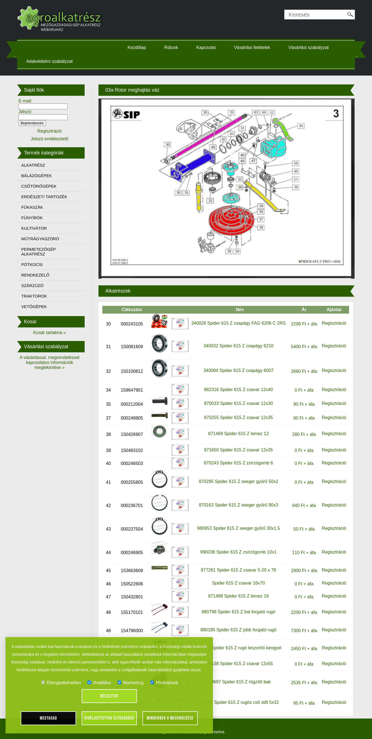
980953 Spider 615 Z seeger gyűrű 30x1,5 (238, 526)
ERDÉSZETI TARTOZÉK (46, 196)
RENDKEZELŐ (37, 275)
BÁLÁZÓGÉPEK (38, 175)
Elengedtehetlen (61, 682)
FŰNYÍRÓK (33, 217)
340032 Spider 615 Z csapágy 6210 (238, 344)
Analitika (99, 682)
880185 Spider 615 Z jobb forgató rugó (238, 628)
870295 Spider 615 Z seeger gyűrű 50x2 (237, 479)
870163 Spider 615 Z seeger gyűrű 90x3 (237, 503)
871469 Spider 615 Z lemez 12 (238, 432)
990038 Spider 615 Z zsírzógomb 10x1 (238, 550)
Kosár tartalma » (51, 332)
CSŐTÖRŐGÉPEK (40, 186)
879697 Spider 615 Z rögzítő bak (238, 680)
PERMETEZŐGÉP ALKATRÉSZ (40, 251)
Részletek (109, 696)
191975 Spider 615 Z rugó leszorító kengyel (238, 646)
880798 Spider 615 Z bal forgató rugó (238, 610)
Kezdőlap (137, 47)
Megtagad (48, 718)
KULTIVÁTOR (35, 228)
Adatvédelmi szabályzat (51, 61)
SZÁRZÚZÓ (34, 285)
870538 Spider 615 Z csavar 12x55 (238, 661)
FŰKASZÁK (34, 207)
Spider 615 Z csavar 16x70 (238, 581)
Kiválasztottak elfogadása (109, 718)
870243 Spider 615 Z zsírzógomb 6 (237, 461)
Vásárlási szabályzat (309, 47)
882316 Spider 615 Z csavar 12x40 (238, 387)
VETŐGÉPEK (35, 306)
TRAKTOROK (35, 296)
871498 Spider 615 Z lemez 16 (238, 594)
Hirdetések (164, 682)
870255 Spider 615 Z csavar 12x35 (238, 416)
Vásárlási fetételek (253, 47)
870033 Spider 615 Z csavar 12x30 (238, 401)
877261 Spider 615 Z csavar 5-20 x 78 (237, 568)
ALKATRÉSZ (34, 165)
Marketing (131, 682)
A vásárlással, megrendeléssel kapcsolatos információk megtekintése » (51, 362)
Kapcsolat (206, 47)
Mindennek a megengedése (170, 718)
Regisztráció (333, 321)
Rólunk (172, 47)
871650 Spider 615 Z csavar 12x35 (238, 448)
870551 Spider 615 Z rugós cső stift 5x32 (238, 700)
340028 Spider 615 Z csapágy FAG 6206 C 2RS (238, 321)
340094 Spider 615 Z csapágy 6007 (238, 368)
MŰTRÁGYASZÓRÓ (42, 238)
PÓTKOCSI (33, 264)
